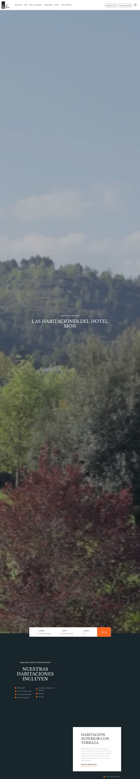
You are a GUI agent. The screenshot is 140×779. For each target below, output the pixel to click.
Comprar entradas (124, 5)
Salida (64, 630)
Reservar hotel (110, 5)
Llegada (41, 630)
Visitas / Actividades (35, 5)
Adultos (86, 630)
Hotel (25, 5)
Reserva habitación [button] (89, 764)
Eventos (56, 5)
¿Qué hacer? (18, 5)
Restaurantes (48, 5)
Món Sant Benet (66, 5)
